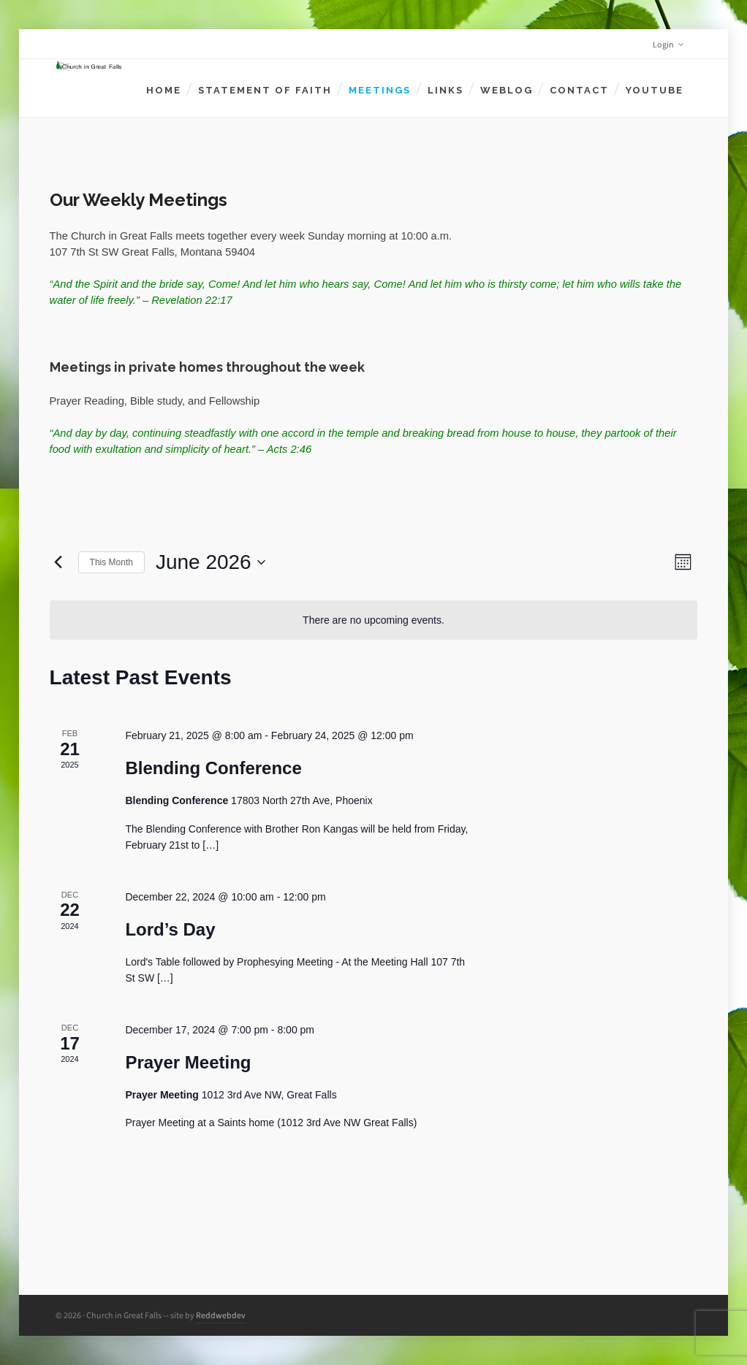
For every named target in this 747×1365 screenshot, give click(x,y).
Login (668, 44)
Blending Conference (213, 768)
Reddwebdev (221, 1315)
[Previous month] (58, 562)
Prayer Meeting (188, 1062)
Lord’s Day (170, 929)
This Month (111, 562)
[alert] (374, 620)
